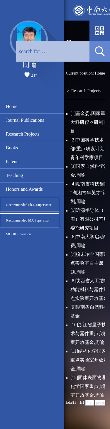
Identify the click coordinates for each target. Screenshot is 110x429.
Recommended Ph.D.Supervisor (28, 205)
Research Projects (22, 133)
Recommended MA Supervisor (28, 220)
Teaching (14, 175)
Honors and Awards (24, 189)
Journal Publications (25, 120)
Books (12, 147)
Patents (12, 161)
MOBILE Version (18, 234)
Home (11, 106)
